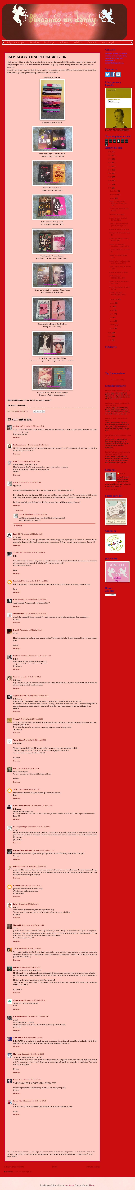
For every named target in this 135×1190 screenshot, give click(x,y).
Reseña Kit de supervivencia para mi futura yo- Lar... (118, 225)
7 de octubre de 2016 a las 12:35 (29, 461)
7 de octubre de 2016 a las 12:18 (33, 426)
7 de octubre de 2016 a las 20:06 (28, 768)
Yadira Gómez (18, 740)
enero (112, 328)
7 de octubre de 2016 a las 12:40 (30, 482)
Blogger (91, 1185)
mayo (112, 314)
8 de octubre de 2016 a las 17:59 (30, 948)
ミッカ (15, 948)
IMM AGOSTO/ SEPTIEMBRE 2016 (117, 277)
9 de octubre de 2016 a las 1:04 (37, 1016)
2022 (110, 166)
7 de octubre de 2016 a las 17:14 (31, 630)
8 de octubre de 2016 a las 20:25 (29, 967)
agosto (112, 303)
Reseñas (34, 42)
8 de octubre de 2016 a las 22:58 (34, 1000)
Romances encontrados (21, 806)
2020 (110, 173)
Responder (16, 437)
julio (111, 306)
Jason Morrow (69, 1185)
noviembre (113, 194)
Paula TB (16, 534)
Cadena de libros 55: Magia (118, 272)
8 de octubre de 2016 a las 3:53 (31, 885)
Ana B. (15, 482)
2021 (110, 170)
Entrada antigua (93, 1166)
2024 (110, 159)
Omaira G (17, 719)
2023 (110, 163)
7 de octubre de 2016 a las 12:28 (37, 445)
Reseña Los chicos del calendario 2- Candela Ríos (119, 245)
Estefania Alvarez (19, 445)
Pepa (15, 904)
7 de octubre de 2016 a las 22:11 (39, 827)
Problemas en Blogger (116, 214)
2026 (110, 152)
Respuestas (19, 510)
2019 (110, 177)
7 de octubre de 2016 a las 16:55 (35, 614)
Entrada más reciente (14, 1166)
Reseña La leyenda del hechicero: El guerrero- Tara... (118, 203)
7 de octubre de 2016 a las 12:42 (31, 534)
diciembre (113, 191)
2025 (110, 155)
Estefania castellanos (20, 656)
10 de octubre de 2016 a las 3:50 (29, 1080)
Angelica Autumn (19, 696)
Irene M (16, 630)
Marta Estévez (18, 614)
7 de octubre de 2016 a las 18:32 (37, 696)
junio (112, 310)
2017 (110, 184)
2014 (110, 336)
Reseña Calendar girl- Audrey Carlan (117, 390)
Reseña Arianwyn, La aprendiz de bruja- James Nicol (119, 262)
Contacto (92, 42)
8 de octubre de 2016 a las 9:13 (28, 904)
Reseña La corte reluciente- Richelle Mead (118, 219)
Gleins (15, 1080)
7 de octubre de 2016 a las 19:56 (35, 740)
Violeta (15, 677)
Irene (15, 461)
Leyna (15, 967)
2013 (110, 340)
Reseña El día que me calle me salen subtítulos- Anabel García (117, 453)
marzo (112, 321)
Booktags (49, 42)
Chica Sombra (18, 600)
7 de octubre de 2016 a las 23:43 (43, 850)
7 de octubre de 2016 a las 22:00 (41, 806)
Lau (14, 768)
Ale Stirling (17, 1038)
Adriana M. (17, 426)
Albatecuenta (18, 1000)
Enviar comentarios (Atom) (23, 1172)
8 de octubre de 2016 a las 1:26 (36, 867)
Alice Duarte (17, 553)
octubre (112, 198)
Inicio (55, 1166)
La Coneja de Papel (20, 827)
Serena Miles (17, 1101)
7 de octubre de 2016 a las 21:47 (29, 789)
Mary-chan (17, 1054)
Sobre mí (64, 42)
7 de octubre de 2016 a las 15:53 (36, 515)
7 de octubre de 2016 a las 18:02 (40, 656)
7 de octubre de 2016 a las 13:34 (34, 553)
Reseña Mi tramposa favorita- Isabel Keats (119, 239)
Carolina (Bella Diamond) (22, 850)
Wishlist (78, 42)
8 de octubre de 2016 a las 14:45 (33, 925)
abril (111, 317)
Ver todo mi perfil (111, 489)
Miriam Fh (17, 925)
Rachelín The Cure (20, 1016)
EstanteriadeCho (19, 581)
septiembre (114, 299)
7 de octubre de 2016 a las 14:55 (35, 600)
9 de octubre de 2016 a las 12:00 (33, 1054)
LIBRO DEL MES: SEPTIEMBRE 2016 (117, 294)
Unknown (16, 885)
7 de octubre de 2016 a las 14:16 (37, 581)
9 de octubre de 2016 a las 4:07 (32, 1038)
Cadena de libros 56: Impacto (119, 229)
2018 (110, 181)
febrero (112, 325)
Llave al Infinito (19, 867)
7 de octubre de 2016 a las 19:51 (32, 719)
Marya (122, 474)
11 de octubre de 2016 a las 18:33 (34, 1101)
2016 (110, 188)
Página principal (15, 42)
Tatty (15, 789)
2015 (110, 333)
